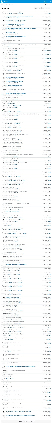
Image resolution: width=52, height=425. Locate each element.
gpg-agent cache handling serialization (13, 325)
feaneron (9, 335)
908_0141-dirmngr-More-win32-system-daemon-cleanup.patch (18, 411)
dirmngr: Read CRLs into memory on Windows (15, 130)
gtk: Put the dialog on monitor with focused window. (16, 219)
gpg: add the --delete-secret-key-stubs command (15, 52)
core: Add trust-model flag (11, 138)
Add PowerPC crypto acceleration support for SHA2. (16, 36)
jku (8, 103)
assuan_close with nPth (10, 187)
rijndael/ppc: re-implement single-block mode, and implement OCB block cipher (21, 28)
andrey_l (49, 13)
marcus (49, 233)
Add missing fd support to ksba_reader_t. (14, 248)
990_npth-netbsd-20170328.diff (12, 342)
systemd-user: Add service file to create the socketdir (16, 264)
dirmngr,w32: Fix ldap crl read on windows (14, 293)
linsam (49, 380)
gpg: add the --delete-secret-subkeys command (15, 65)
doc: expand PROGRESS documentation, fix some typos (16, 191)
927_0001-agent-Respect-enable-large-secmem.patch (16, 403)
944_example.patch (9, 378)
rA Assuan (18, 176)
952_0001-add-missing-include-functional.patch (15, 370)
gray (50, 107)
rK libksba (22, 249)
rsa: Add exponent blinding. (11, 252)
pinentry (9, 298)
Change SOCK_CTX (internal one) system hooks (15, 179)
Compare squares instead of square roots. (14, 256)
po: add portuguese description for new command (15, 61)
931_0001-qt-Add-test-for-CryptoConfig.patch (15, 399)
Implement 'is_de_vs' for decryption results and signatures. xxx (18, 281)
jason (50, 21)
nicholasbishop (10, 302)
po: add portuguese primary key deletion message (15, 73)
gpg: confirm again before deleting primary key (15, 77)
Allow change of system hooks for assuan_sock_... (15, 183)
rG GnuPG (19, 21)
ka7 (8, 306)
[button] (51, 1)
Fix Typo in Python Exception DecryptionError (14, 228)
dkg (8, 266)
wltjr (50, 298)
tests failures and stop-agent (11, 166)
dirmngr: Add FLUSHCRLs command (13, 126)
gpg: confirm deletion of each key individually (14, 81)
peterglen (49, 225)
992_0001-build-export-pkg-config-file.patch (14, 333)
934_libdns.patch (9, 382)
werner (9, 21)
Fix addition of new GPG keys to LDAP (13, 105)
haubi (50, 95)
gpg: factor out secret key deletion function (14, 85)
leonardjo (9, 376)
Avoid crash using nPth (10, 175)
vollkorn (49, 229)
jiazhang (9, 209)
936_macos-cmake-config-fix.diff (12, 390)
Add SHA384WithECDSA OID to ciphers (14, 232)
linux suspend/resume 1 (10, 171)
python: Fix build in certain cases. (12, 289)
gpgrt (9, 262)
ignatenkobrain (10, 339)
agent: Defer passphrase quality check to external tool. (16, 236)
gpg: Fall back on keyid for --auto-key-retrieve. (15, 24)
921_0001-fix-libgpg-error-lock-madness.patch (15, 407)
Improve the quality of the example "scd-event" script (16, 20)
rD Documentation (18, 323)
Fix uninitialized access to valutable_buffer (14, 142)
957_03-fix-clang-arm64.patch (12, 362)
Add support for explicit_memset (12, 97)
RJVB (50, 388)
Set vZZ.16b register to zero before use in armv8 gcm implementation (19, 16)
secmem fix (8, 276)
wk (8, 123)
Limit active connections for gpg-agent (13, 118)
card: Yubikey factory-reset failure (12, 240)
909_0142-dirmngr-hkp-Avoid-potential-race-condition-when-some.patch (20, 415)
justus (50, 282)
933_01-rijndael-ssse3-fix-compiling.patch (14, 395)
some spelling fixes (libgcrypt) (11, 305)
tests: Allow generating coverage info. (13, 268)
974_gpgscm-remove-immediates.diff (13, 346)
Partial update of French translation (12, 211)
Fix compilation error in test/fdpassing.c (13, 301)
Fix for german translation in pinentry (13, 215)
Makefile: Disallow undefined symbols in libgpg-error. (16, 93)
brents (49, 384)
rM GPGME (19, 70)
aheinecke (10, 13)
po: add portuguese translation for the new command (16, 48)
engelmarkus (10, 217)
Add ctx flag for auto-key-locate (12, 150)
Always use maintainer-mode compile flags (14, 69)
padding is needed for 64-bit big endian (13, 317)
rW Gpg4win (20, 13)
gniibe (49, 115)
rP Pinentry (16, 221)
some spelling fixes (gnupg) (11, 313)
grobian (9, 351)
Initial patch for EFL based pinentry (12, 297)
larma (50, 17)
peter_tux (9, 205)
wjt (50, 192)
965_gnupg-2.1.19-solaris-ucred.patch (13, 350)
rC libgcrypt (18, 17)
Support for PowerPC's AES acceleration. (14, 40)
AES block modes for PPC (11, 32)
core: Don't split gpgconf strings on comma (14, 329)
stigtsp (49, 111)
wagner (9, 29)
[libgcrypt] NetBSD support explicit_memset (14, 101)
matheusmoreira (48, 50)
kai (50, 249)
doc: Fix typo (8, 109)
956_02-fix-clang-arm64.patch (12, 358)
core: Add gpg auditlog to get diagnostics (13, 146)
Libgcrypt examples (9, 223)
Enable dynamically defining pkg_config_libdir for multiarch (17, 134)
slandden (49, 29)
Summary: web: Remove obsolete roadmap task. (15, 321)
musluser (49, 408)
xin (50, 213)
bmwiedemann (48, 261)
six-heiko (13, 34)
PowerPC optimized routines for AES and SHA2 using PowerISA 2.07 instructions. (21, 44)
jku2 (10, 103)
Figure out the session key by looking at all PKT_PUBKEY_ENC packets (19, 154)
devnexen (13, 103)
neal (8, 258)
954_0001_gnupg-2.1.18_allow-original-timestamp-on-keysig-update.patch (20, 366)
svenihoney (14, 233)
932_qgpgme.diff (9, 386)
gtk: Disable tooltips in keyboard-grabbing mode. (15, 244)
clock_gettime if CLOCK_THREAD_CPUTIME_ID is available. (17, 203)
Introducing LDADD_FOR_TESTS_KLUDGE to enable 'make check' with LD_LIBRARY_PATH (23, 114)
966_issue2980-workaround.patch (12, 354)
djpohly (49, 25)
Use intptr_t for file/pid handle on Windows (14, 122)
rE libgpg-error (20, 95)
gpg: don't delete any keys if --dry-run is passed (15, 56)
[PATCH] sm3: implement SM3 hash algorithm (15, 207)
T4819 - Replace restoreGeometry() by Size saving (15, 12)
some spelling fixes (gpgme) (11, 309)
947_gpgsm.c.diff (9, 374)
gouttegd (9, 201)
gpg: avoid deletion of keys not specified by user (15, 89)
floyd (50, 367)
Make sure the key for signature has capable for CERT (16, 162)
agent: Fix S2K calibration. (11, 199)
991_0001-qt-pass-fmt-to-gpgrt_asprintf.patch (15, 338)
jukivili (9, 17)
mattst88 (49, 266)
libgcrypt (9, 225)
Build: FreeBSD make (10, 195)
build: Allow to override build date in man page (14, 260)
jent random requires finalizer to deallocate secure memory (17, 158)
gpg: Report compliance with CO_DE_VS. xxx (14, 285)
